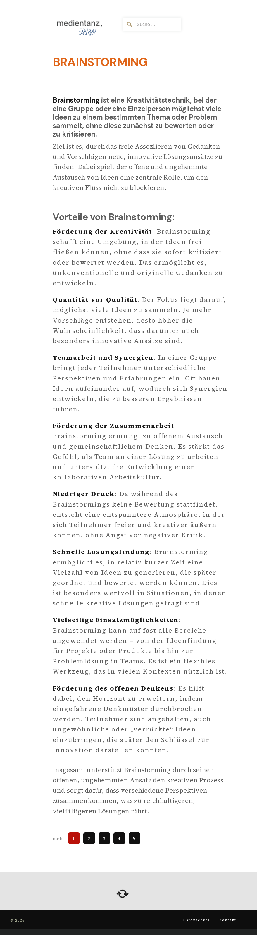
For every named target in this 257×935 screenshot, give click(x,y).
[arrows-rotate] (122, 894)
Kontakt (226, 920)
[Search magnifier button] (129, 24)
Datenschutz (193, 920)
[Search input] (156, 24)
